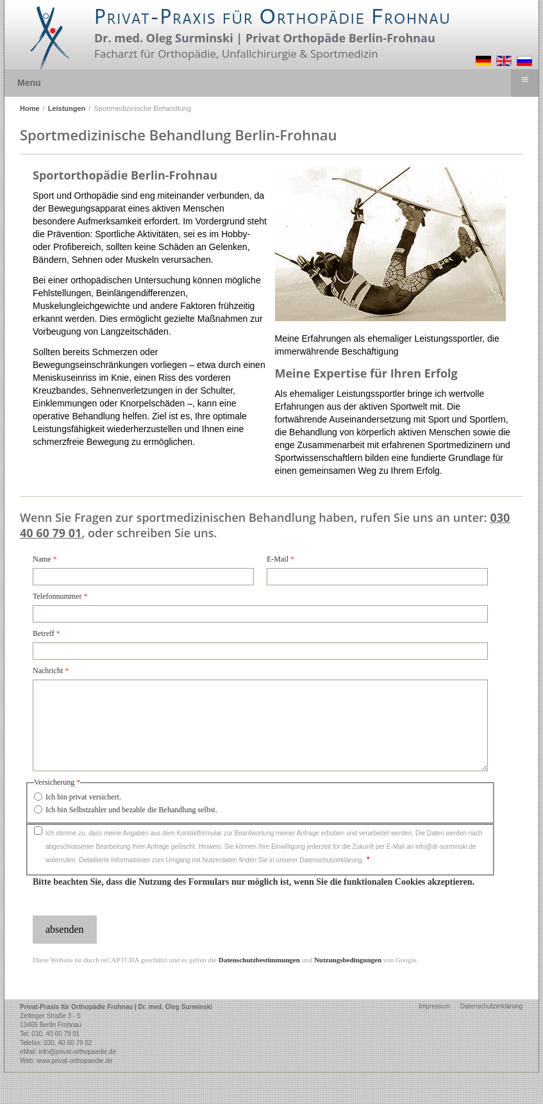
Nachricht (51, 670)
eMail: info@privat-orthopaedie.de (68, 1051)
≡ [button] (524, 79)
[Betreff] (260, 651)
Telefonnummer (60, 596)
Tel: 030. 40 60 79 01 (49, 1033)
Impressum (434, 1006)
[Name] (143, 576)
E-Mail (280, 559)
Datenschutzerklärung (491, 1006)
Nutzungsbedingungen (347, 960)
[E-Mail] (377, 576)
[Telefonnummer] (260, 614)
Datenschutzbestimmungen (259, 960)
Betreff (46, 633)
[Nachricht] (260, 725)
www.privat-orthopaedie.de (74, 1060)
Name (45, 559)
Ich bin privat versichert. (83, 796)
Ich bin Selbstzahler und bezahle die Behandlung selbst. (131, 809)
